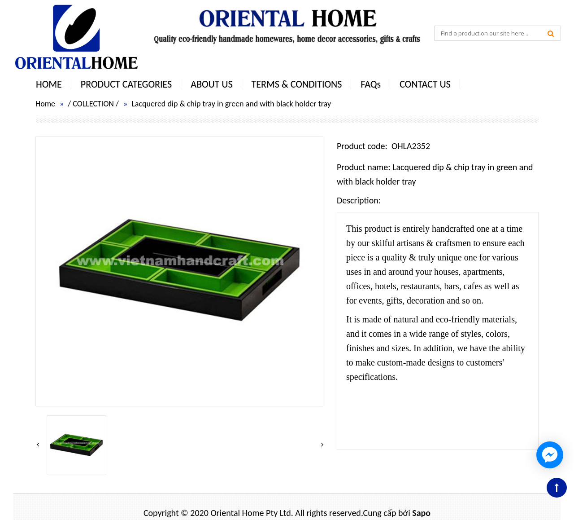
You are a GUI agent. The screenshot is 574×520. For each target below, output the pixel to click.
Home (45, 104)
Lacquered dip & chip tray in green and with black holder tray (231, 104)
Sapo (421, 512)
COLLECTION (93, 104)
